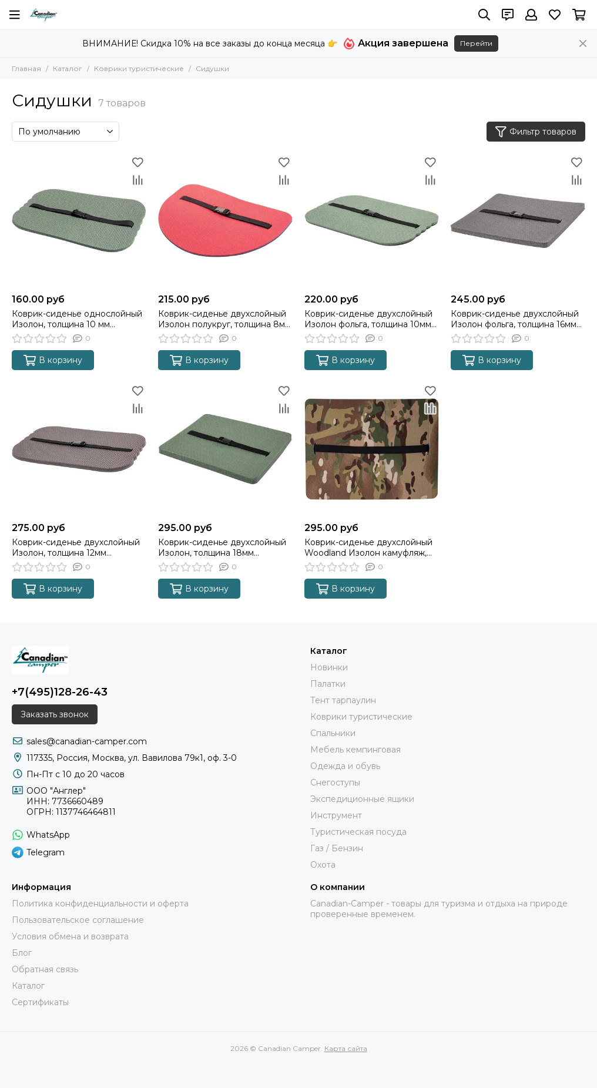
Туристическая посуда (358, 832)
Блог (22, 953)
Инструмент (336, 815)
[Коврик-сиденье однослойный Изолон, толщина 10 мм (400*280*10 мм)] (79, 220)
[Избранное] (554, 14)
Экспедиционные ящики (362, 799)
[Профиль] (531, 14)
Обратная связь (45, 969)
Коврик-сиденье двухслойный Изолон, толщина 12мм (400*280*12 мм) (76, 547)
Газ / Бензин (336, 848)
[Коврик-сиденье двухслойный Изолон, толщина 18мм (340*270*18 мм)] (225, 449)
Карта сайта (345, 1048)
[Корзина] (579, 14)
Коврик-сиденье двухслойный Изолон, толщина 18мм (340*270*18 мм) (222, 547)
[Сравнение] (137, 180)
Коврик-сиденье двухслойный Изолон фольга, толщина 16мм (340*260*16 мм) (515, 319)
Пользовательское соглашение (78, 920)
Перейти (476, 43)
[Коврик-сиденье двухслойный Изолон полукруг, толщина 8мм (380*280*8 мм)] (225, 220)
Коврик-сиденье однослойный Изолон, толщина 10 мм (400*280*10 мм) (77, 319)
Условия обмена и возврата (70, 936)
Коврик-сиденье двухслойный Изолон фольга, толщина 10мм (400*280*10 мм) (368, 319)
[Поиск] (484, 14)
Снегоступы (335, 782)
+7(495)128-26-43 (60, 692)
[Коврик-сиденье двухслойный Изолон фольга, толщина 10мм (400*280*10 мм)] (371, 220)
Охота (323, 864)
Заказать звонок (55, 714)
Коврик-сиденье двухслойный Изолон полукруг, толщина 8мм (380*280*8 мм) (224, 319)
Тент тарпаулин (343, 700)
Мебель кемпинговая (355, 749)
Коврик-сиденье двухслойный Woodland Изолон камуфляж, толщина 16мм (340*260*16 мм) (368, 547)
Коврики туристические (139, 68)
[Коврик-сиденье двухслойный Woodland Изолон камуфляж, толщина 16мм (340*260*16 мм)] (371, 449)
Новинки (329, 667)
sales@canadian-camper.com (86, 741)
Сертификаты (40, 1002)
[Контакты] (507, 14)
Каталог (67, 68)
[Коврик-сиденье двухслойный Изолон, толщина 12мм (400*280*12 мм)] (79, 449)
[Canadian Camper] (43, 15)
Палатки (328, 684)
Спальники (332, 733)
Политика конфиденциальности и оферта (100, 903)
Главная (26, 68)
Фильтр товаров (535, 131)
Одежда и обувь (345, 766)
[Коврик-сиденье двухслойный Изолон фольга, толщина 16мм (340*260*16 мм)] (518, 220)
